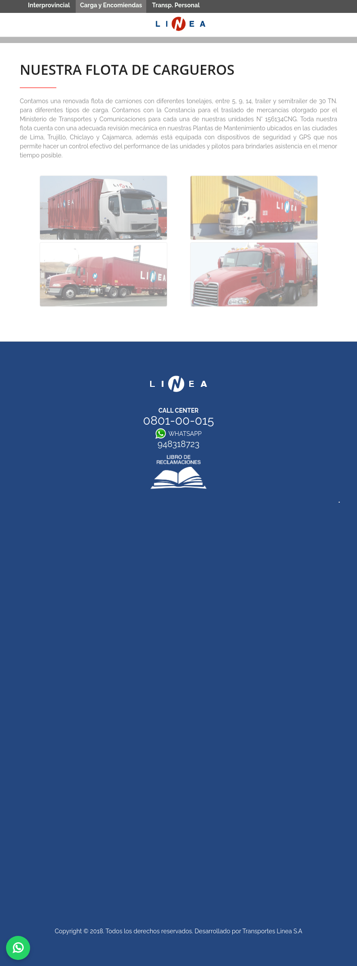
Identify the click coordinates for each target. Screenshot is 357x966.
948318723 (178, 445)
